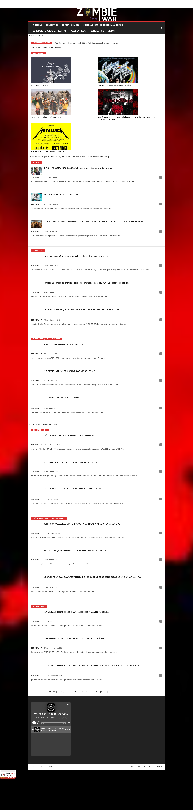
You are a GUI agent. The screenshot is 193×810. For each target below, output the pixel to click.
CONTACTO (130, 2)
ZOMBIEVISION (38, 53)
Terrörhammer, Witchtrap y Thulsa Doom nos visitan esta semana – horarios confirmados (126, 118)
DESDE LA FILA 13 (78, 31)
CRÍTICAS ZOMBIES (40, 430)
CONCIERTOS (52, 25)
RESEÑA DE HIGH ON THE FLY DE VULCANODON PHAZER (70, 462)
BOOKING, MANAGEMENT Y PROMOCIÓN (43, 2)
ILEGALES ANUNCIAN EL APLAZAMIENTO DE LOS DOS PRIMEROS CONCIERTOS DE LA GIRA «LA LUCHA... (92, 577)
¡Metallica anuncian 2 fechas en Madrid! (48, 151)
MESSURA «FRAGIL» (39, 85)
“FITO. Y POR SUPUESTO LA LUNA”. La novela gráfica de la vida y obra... (78, 168)
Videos (111, 31)
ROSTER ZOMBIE (143, 2)
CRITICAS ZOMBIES (70, 25)
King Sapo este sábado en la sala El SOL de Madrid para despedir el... (77, 256)
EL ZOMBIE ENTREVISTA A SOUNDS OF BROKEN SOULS (69, 371)
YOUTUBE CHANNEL (155, 767)
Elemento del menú (138, 767)
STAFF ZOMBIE (118, 2)
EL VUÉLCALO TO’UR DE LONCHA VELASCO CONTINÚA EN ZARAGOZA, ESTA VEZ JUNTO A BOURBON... (92, 665)
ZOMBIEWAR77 (36, 177)
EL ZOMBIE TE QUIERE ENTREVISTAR (49, 31)
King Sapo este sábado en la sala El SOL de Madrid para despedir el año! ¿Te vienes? (86, 43)
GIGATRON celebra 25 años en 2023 (46, 117)
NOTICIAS (37, 25)
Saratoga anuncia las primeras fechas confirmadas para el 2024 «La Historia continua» (86, 282)
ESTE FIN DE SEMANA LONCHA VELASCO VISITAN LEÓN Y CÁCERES (74, 638)
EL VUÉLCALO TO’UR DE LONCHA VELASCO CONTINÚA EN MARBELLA (76, 612)
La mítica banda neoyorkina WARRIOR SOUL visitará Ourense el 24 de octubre (81, 309)
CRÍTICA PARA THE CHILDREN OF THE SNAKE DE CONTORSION (73, 488)
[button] (161, 28)
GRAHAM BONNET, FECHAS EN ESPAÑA (114, 85)
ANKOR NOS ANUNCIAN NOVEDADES (61, 194)
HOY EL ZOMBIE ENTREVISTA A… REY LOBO (64, 344)
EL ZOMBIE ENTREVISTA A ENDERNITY (61, 397)
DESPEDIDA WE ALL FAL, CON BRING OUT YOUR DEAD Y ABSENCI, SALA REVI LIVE (82, 523)
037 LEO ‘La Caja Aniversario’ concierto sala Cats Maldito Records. (76, 550)
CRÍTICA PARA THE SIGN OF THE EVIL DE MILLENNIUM (69, 435)
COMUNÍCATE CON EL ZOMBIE (99, 2)
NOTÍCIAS (36, 162)
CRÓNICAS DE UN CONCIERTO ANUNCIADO (103, 25)
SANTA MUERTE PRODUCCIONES (73, 2)
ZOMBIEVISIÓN (97, 31)
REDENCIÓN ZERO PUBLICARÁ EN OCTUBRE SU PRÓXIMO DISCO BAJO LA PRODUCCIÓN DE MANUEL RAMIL (94, 221)
